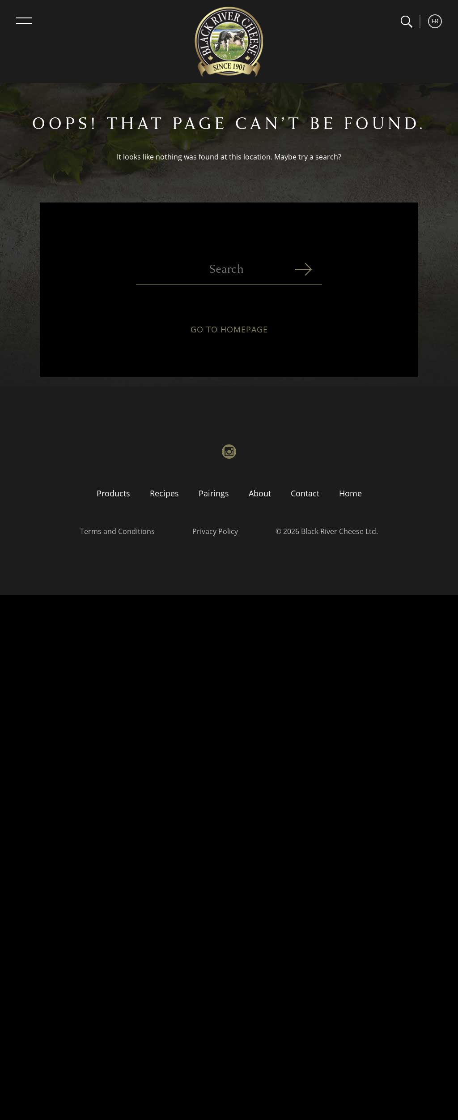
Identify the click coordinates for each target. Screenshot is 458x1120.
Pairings (214, 493)
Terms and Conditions (117, 531)
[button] (406, 22)
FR (435, 21)
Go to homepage (229, 332)
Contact (305, 493)
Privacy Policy (215, 531)
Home (350, 493)
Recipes (164, 493)
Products (113, 493)
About (260, 493)
